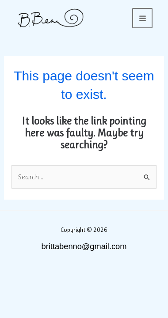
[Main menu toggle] (142, 18)
